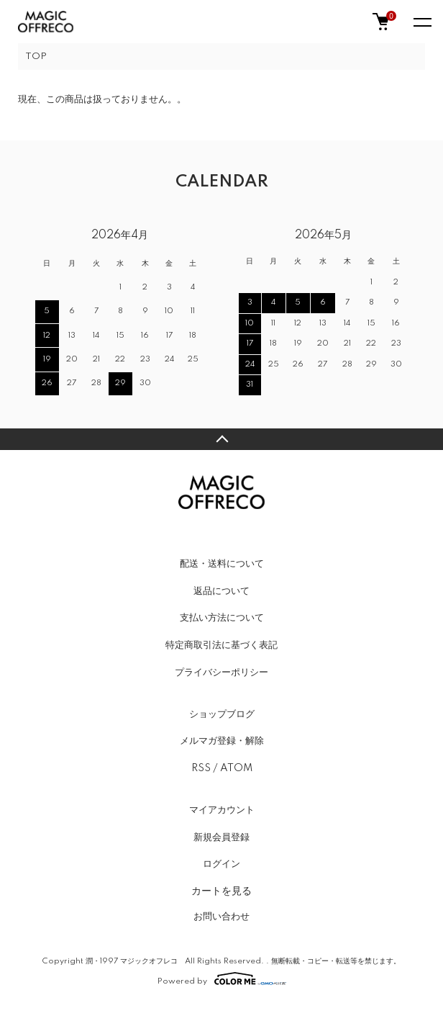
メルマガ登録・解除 (222, 741)
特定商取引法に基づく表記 (221, 645)
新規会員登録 (221, 837)
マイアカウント (222, 810)
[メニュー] (421, 21)
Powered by (221, 978)
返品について (221, 591)
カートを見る (221, 890)
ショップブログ (222, 714)
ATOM (236, 768)
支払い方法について (222, 618)
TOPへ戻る (221, 439)
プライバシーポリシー (221, 672)
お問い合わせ (221, 917)
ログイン (221, 864)
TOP (36, 56)
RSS (201, 768)
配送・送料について (222, 564)
